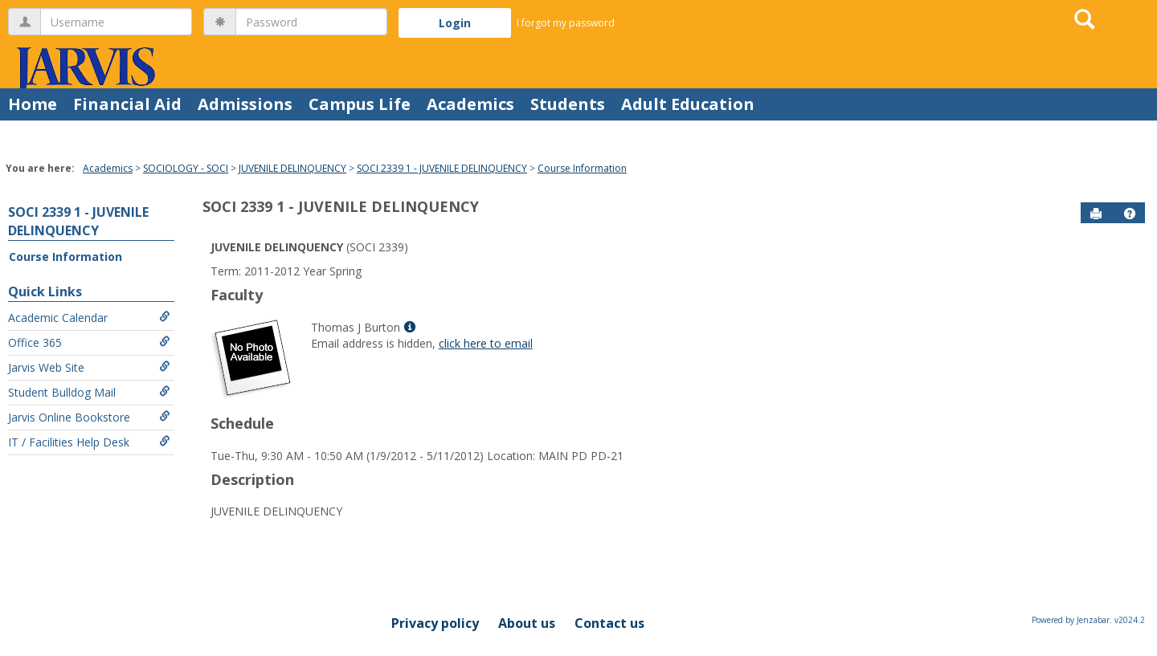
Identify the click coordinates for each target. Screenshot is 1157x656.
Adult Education (687, 104)
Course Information (582, 168)
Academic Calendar (89, 317)
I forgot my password (566, 23)
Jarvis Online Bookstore (89, 417)
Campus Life (360, 104)
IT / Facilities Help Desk (89, 442)
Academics (470, 104)
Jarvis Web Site (89, 367)
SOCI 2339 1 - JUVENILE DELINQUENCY (442, 168)
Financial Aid (127, 104)
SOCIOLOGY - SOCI (185, 168)
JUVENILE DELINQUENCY (292, 168)
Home (32, 104)
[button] (1129, 213)
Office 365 (89, 342)
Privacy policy (435, 623)
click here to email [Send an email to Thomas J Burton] (486, 343)
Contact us (609, 623)
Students (567, 104)
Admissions (245, 104)
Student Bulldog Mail (89, 392)
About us (526, 623)
